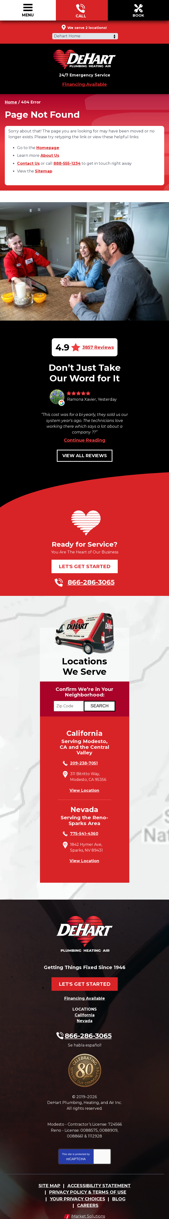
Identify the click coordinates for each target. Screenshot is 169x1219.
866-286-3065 (81, 10)
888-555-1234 (67, 160)
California (85, 1008)
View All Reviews (84, 451)
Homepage (47, 146)
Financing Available (84, 84)
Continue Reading (84, 436)
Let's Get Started (84, 562)
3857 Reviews (98, 344)
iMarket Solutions (88, 1203)
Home (11, 101)
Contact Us (28, 160)
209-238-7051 (84, 760)
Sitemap (43, 168)
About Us (49, 153)
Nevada (84, 1013)
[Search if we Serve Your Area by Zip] (99, 702)
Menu (28, 15)
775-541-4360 (84, 830)
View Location (84, 786)
